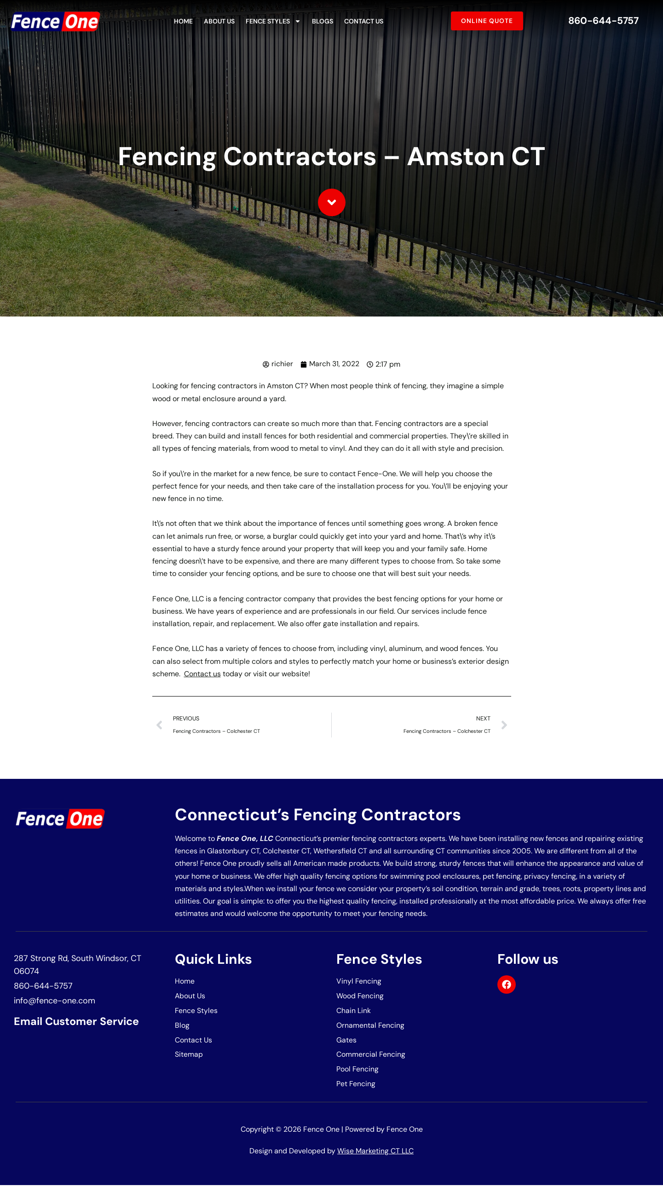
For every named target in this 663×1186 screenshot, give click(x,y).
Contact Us (363, 21)
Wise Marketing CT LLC (375, 1152)
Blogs (322, 21)
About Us (219, 21)
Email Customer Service (79, 1021)
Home (183, 21)
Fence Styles (273, 21)
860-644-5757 (603, 21)
